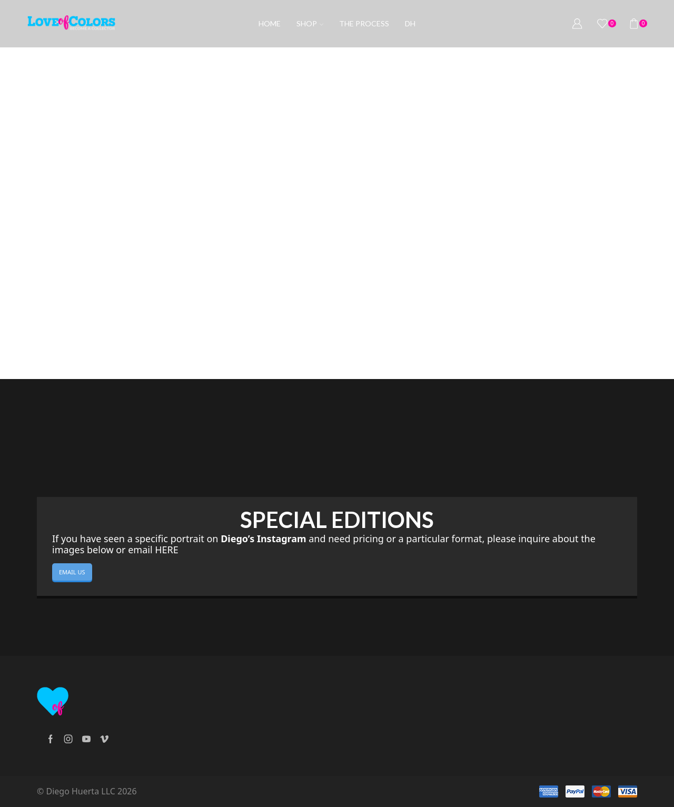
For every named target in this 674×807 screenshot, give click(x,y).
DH (410, 23)
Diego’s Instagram (263, 538)
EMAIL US (72, 572)
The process (364, 23)
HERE (167, 549)
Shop (309, 23)
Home (270, 23)
